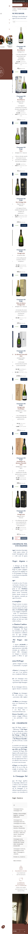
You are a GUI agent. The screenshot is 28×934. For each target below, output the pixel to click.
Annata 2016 (21, 840)
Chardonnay (21, 828)
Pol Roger (9, 583)
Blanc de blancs (17, 860)
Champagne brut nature (20, 823)
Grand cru (22, 857)
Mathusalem (17, 817)
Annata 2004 (17, 846)
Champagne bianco (18, 809)
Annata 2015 (17, 842)
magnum (12, 749)
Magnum (16, 815)
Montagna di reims (18, 831)
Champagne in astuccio (19, 849)
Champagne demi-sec (19, 821)
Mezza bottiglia (22, 813)
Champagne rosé (18, 810)
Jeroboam (21, 815)
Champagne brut (18, 820)
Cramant (19, 836)
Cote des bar (21, 834)
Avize (15, 836)
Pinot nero (16, 826)
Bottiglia (16, 813)
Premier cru (16, 857)
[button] (3, 927)
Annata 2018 (20, 844)
